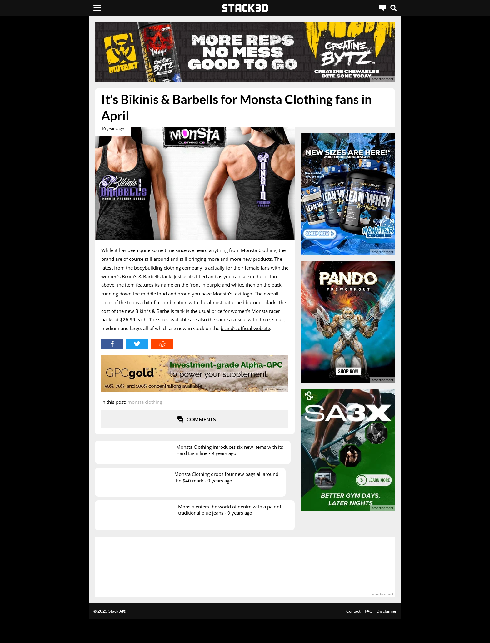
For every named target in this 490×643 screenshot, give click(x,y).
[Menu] (97, 8)
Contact (353, 611)
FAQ (368, 611)
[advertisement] (50, 139)
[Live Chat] (382, 8)
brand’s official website (245, 328)
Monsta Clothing (145, 402)
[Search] (393, 8)
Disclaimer (387, 611)
